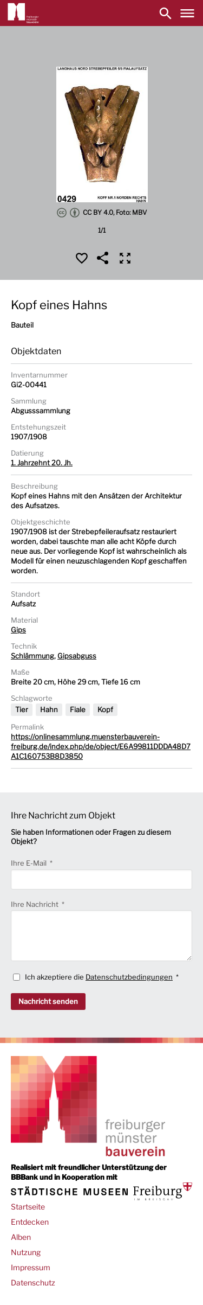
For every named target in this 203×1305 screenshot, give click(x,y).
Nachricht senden (48, 1001)
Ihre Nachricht (35, 904)
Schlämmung (32, 655)
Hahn (49, 709)
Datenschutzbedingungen (129, 977)
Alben (21, 1237)
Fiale (78, 709)
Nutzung (26, 1252)
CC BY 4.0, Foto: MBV (102, 213)
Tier (21, 709)
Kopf (105, 709)
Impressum (30, 1267)
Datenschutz (33, 1282)
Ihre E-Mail (29, 863)
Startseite (28, 1206)
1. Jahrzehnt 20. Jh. (42, 462)
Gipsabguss (76, 655)
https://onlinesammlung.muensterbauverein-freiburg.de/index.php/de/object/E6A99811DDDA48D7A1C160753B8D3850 (101, 746)
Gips (18, 629)
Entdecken (30, 1221)
